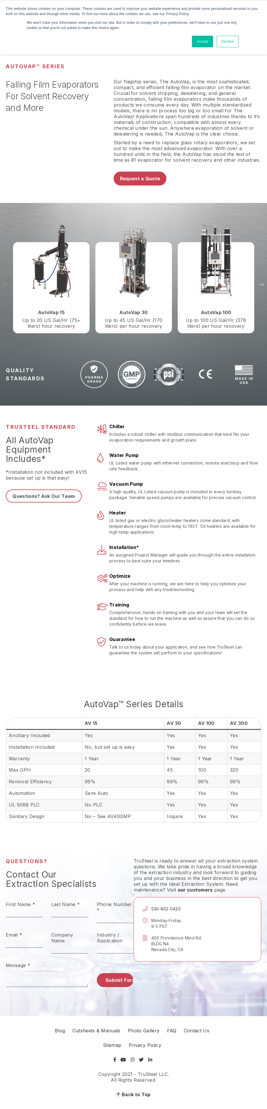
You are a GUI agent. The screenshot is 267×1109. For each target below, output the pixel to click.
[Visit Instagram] (132, 1060)
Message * (18, 965)
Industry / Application (110, 938)
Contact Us (196, 1031)
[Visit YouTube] (123, 1060)
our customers (195, 890)
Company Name (62, 938)
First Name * (20, 904)
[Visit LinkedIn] (150, 1060)
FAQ (172, 1031)
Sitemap (112, 1045)
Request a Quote (140, 178)
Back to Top (133, 1094)
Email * (14, 935)
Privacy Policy (145, 1045)
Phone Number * (114, 907)
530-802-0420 (166, 908)
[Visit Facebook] (115, 1060)
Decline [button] (227, 41)
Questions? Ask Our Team (43, 496)
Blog (60, 1031)
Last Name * (65, 904)
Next (261, 285)
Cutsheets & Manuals (96, 1031)
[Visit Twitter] (141, 1060)
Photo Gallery (143, 1031)
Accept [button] (202, 41)
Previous (6, 285)
